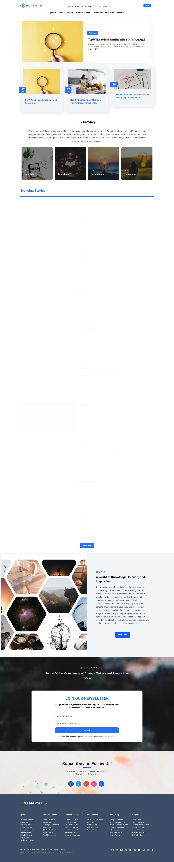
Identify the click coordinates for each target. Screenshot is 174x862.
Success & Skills (48, 832)
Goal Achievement (49, 821)
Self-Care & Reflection (50, 829)
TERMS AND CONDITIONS (105, 734)
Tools (94, 6)
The (63, 849)
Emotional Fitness (49, 819)
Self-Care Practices (116, 832)
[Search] (153, 5)
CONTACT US (32, 851)
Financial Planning (71, 827)
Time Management (49, 834)
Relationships (114, 829)
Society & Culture (137, 834)
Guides (84, 6)
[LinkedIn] (130, 849)
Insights (120, 13)
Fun (89, 6)
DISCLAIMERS (71, 851)
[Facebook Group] (152, 849)
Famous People (25, 824)
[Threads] (148, 849)
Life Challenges (25, 832)
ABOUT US (23, 851)
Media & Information (139, 827)
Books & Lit (24, 821)
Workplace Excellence (72, 834)
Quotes (53, 13)
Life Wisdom (98, 13)
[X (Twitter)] (117, 849)
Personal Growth (65, 13)
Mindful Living (92, 824)
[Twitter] (78, 783)
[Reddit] (135, 849)
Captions (70, 6)
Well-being (109, 13)
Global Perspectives (138, 821)
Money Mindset (70, 832)
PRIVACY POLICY (87, 734)
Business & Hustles (71, 819)
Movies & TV (24, 837)
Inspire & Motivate (26, 829)
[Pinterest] (86, 783)
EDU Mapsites (33, 802)
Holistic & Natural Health (118, 821)
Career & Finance (83, 13)
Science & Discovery (138, 832)
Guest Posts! (102, 6)
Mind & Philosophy (138, 829)
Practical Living (92, 827)
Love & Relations (26, 834)
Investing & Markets (72, 829)
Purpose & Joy (92, 829)
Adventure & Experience (95, 819)
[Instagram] (94, 783)
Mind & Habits (47, 827)
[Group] (101, 783)
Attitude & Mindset (26, 819)
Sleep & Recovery (115, 834)
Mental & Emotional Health (119, 824)
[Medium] (143, 849)
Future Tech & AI (137, 819)
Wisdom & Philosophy (27, 839)
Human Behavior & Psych (140, 824)
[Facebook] (71, 783)
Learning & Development (51, 824)
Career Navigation (71, 821)
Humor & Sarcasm (26, 827)
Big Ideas (90, 821)
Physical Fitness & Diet (117, 827)
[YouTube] (139, 849)
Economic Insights (71, 824)
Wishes (77, 6)
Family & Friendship (116, 819)
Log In (147, 5)
